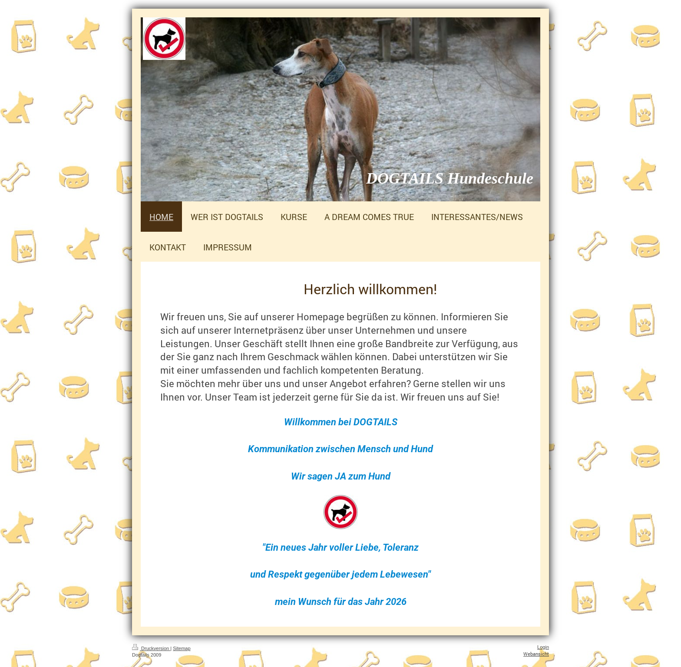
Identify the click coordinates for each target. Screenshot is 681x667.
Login (543, 647)
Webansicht (536, 654)
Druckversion (151, 648)
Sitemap (181, 648)
